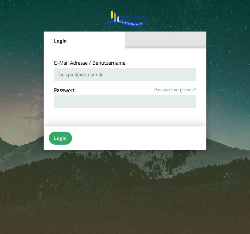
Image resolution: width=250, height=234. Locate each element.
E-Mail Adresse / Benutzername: (90, 63)
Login (60, 41)
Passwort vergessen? (175, 89)
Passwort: (65, 90)
